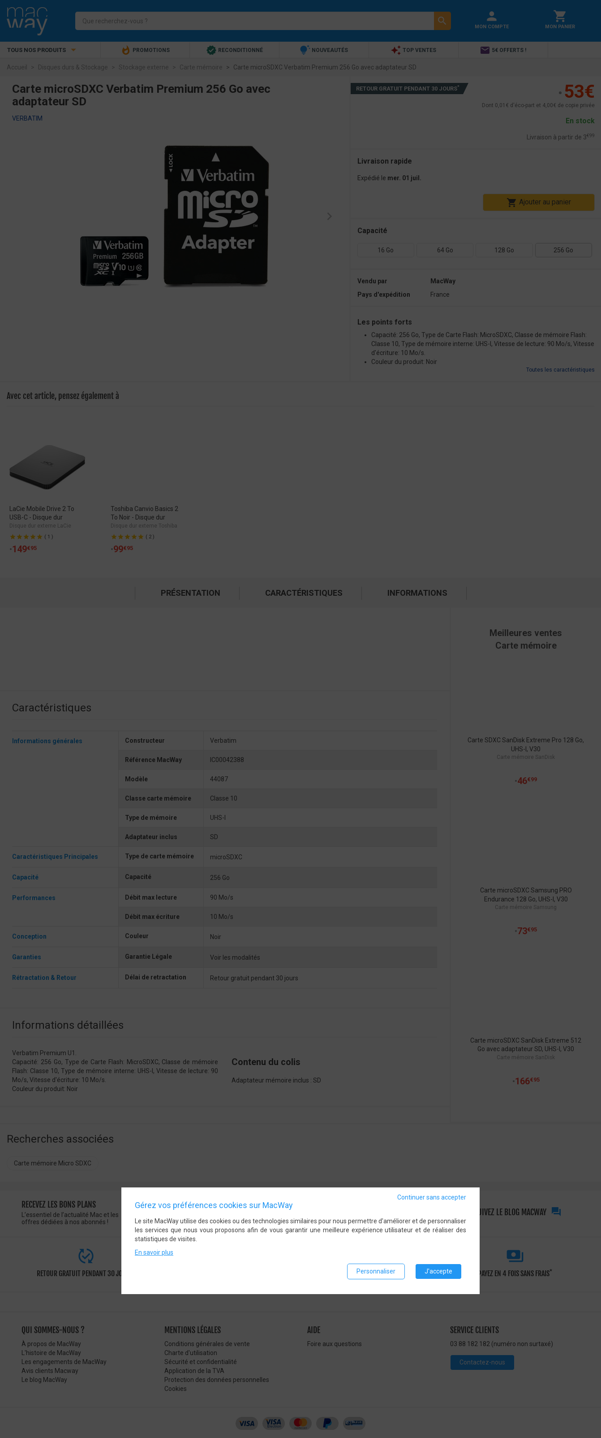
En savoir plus (154, 1253)
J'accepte (438, 1272)
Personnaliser (375, 1272)
